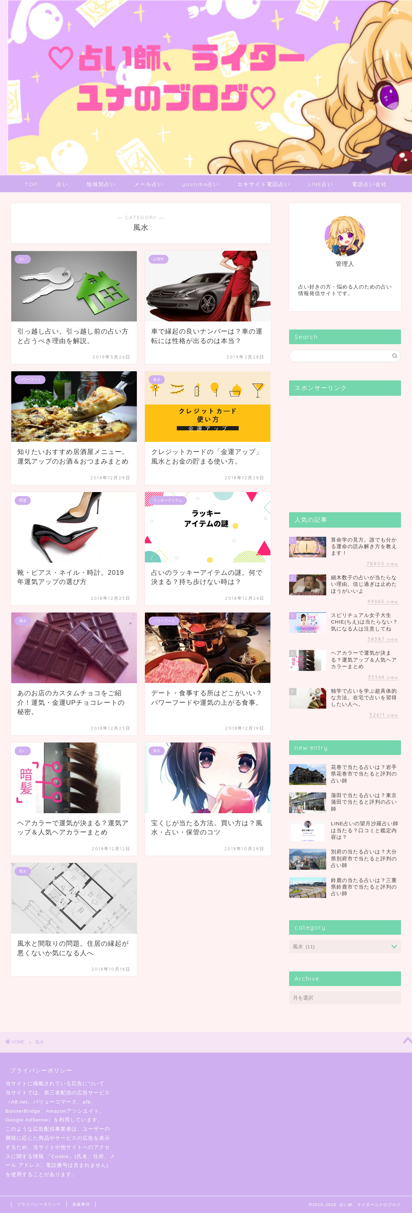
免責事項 (81, 1204)
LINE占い (321, 184)
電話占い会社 (369, 184)
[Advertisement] (344, 447)
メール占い (149, 184)
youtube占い (200, 184)
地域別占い (101, 184)
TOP (31, 184)
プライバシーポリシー (39, 1204)
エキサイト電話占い (263, 184)
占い (62, 184)
